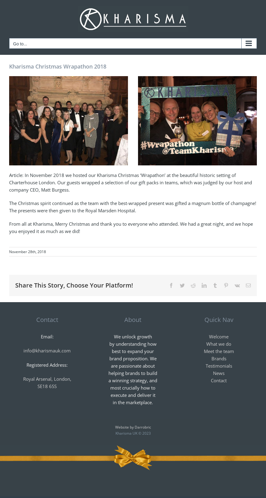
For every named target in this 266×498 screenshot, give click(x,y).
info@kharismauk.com (47, 351)
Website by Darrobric (133, 427)
